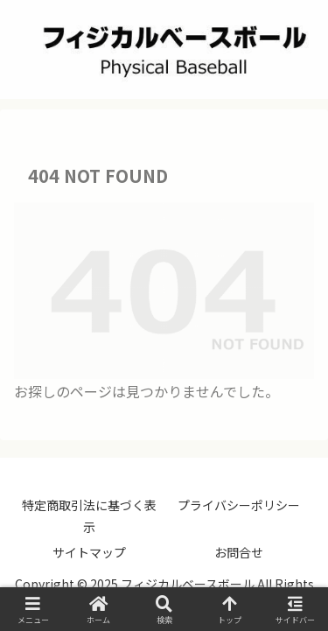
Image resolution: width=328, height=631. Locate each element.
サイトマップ (89, 552)
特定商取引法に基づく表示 (89, 516)
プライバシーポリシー (239, 505)
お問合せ (238, 552)
